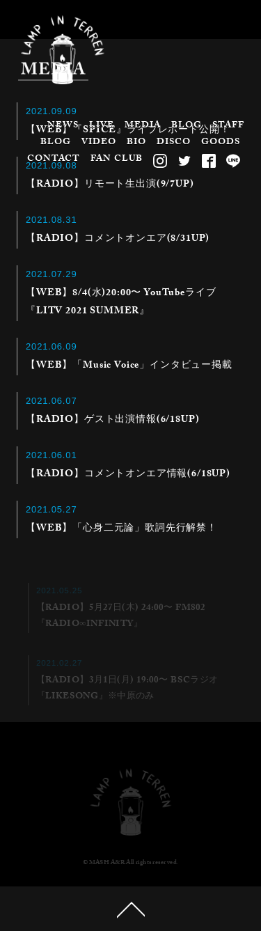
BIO (136, 142)
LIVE (101, 126)
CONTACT (53, 159)
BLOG (186, 126)
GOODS (220, 142)
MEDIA (143, 126)
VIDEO (98, 142)
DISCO (174, 142)
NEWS (63, 126)
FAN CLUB (116, 159)
